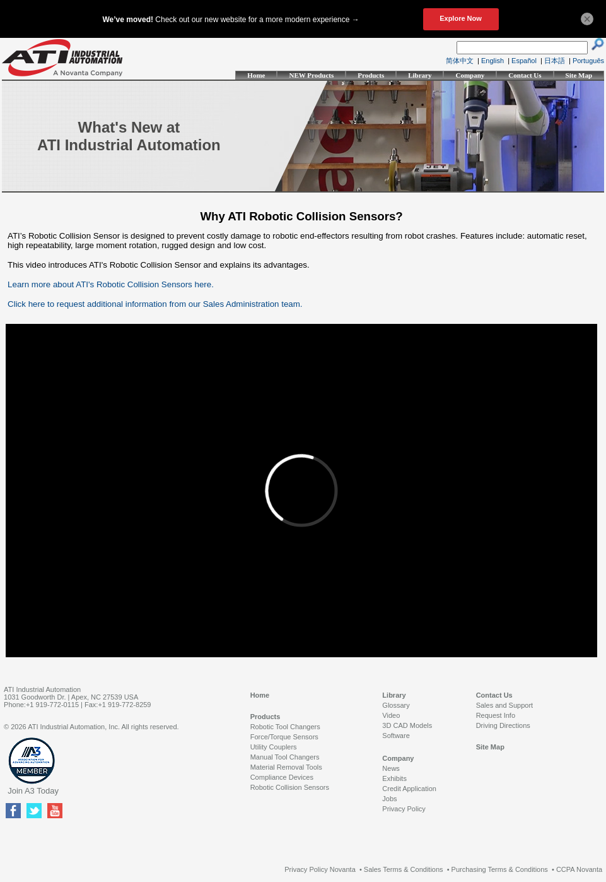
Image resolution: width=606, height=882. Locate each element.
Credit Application (409, 788)
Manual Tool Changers (285, 757)
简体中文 (460, 60)
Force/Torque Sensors (284, 737)
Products (371, 75)
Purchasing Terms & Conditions (500, 869)
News (391, 768)
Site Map (579, 75)
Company (469, 75)
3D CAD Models (407, 725)
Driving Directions (503, 725)
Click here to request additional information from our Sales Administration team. (155, 304)
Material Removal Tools (286, 767)
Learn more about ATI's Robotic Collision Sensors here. (111, 284)
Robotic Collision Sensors (289, 787)
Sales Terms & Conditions (403, 869)
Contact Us (524, 75)
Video (391, 715)
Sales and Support (504, 705)
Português (588, 60)
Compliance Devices (281, 777)
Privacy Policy (403, 809)
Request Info (495, 715)
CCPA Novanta (579, 869)
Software (395, 735)
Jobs (389, 798)
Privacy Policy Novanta (320, 869)
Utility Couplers (273, 747)
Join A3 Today (33, 791)
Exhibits (394, 778)
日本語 (554, 60)
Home (256, 75)
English (492, 60)
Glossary (395, 705)
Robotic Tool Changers (285, 726)
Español (524, 60)
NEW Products (311, 75)
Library (419, 75)
